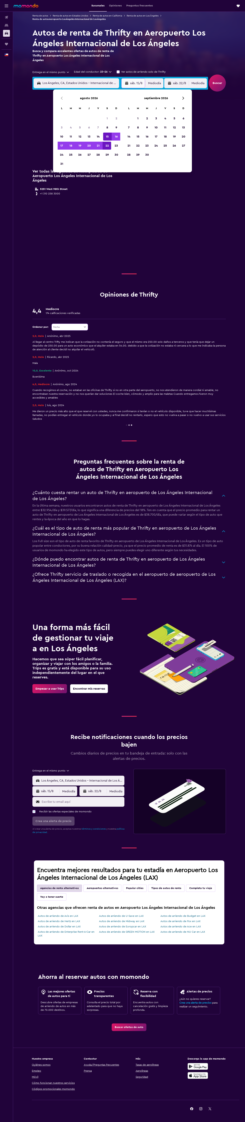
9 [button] (116, 127)
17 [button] (61, 145)
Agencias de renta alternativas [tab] (59, 888)
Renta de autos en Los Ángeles (143, 16)
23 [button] (116, 145)
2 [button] (116, 118)
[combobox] (51, 72)
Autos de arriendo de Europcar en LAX (122, 926)
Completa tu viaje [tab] (200, 888)
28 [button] (98, 154)
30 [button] (116, 154)
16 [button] (116, 136)
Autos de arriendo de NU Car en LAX (182, 932)
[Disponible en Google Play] (198, 1066)
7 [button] (98, 127)
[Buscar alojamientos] (6, 25)
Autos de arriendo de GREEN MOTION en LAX (127, 932)
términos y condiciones (94, 829)
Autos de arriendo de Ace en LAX (180, 926)
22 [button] (107, 145)
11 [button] (71, 136)
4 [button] (71, 127)
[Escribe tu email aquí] (82, 801)
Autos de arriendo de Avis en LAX (58, 916)
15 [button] (107, 136)
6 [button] (89, 127)
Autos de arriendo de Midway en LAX (121, 921)
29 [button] (107, 154)
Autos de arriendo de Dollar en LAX (59, 926)
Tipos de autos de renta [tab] (166, 888)
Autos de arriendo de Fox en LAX (180, 921)
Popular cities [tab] (134, 888)
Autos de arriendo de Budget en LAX (182, 916)
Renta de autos (40, 16)
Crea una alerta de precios (195, 1003)
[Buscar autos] (6, 33)
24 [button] (61, 154)
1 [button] (107, 118)
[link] (49, 688)
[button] (6, 6)
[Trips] (6, 44)
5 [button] (80, 127)
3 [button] (62, 127)
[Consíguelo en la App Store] (198, 1075)
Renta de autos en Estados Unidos (70, 16)
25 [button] (70, 154)
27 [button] (89, 154)
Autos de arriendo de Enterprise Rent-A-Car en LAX (66, 934)
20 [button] (89, 145)
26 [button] (80, 154)
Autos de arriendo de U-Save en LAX (121, 916)
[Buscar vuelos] (6, 17)
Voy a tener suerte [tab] (51, 897)
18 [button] (70, 145)
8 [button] (107, 127)
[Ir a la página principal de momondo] (26, 6)
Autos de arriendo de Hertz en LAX (59, 921)
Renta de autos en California (107, 16)
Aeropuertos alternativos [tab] (102, 888)
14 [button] (98, 136)
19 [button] (80, 145)
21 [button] (98, 145)
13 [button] (89, 136)
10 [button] (61, 136)
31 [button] (61, 163)
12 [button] (80, 136)
